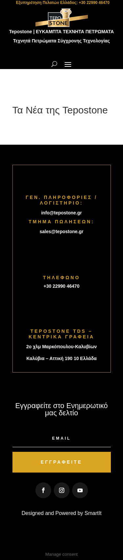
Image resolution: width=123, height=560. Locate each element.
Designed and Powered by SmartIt (62, 513)
